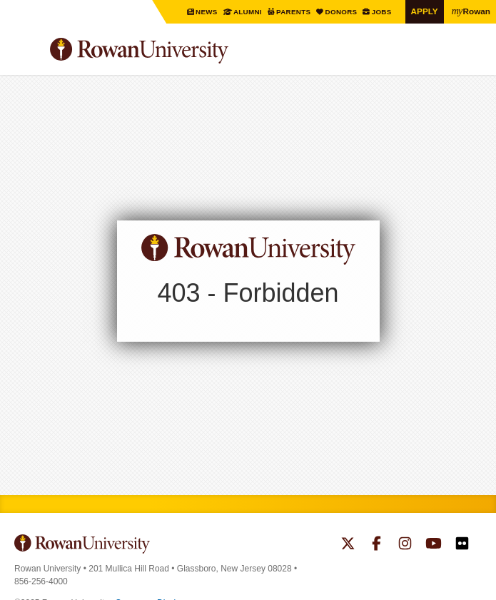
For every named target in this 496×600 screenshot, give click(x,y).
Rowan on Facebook (376, 545)
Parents (294, 12)
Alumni (248, 12)
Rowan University (175, 51)
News (208, 12)
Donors (342, 12)
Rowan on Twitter (348, 545)
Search (471, 56)
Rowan (471, 10)
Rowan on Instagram (405, 545)
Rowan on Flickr (462, 545)
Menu (25, 53)
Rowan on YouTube (433, 545)
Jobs (382, 12)
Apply (424, 11)
